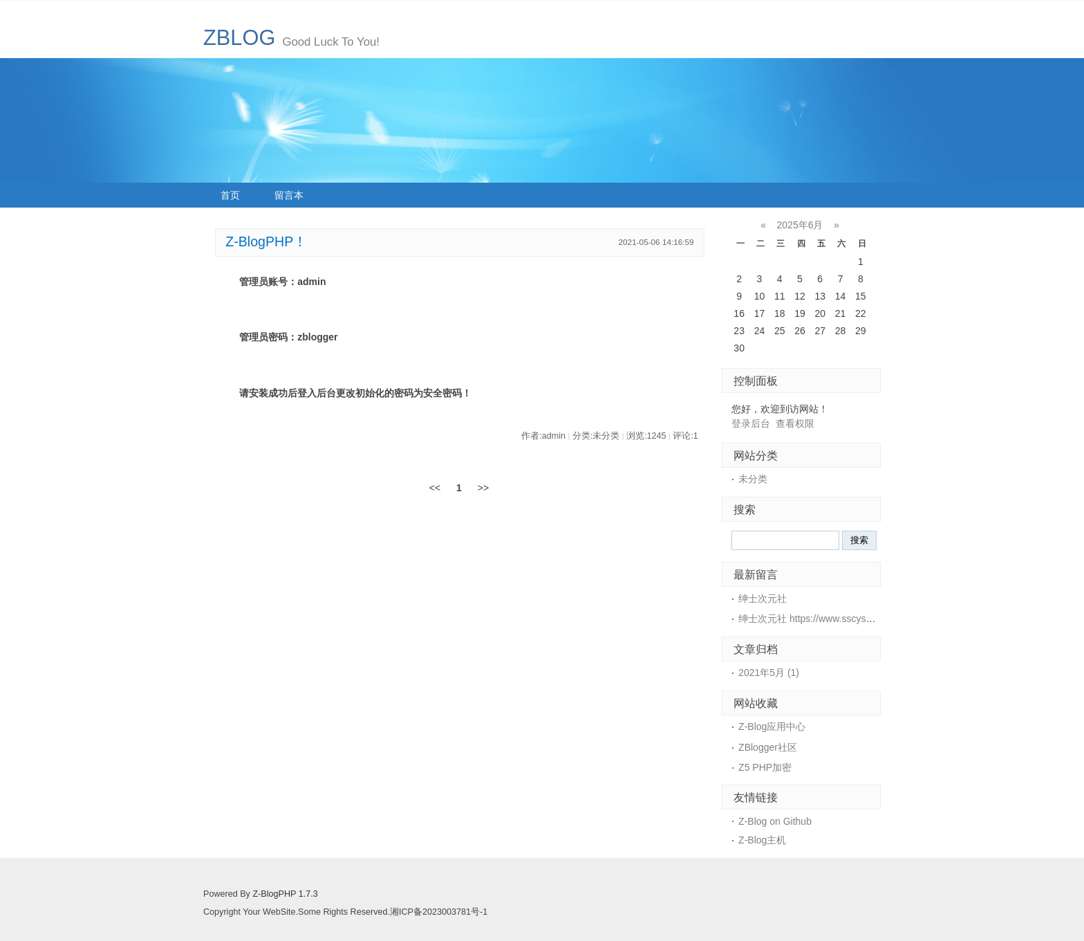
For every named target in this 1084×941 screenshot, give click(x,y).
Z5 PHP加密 (765, 767)
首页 (230, 195)
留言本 (288, 195)
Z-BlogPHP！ (266, 241)
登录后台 (750, 423)
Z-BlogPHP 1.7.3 (284, 894)
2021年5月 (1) (768, 672)
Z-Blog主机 (762, 840)
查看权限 (795, 423)
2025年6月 (800, 224)
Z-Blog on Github (775, 821)
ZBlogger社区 (767, 747)
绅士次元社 (762, 598)
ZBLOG (239, 38)
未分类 (752, 478)
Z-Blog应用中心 (771, 726)
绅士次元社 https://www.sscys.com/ (814, 618)
